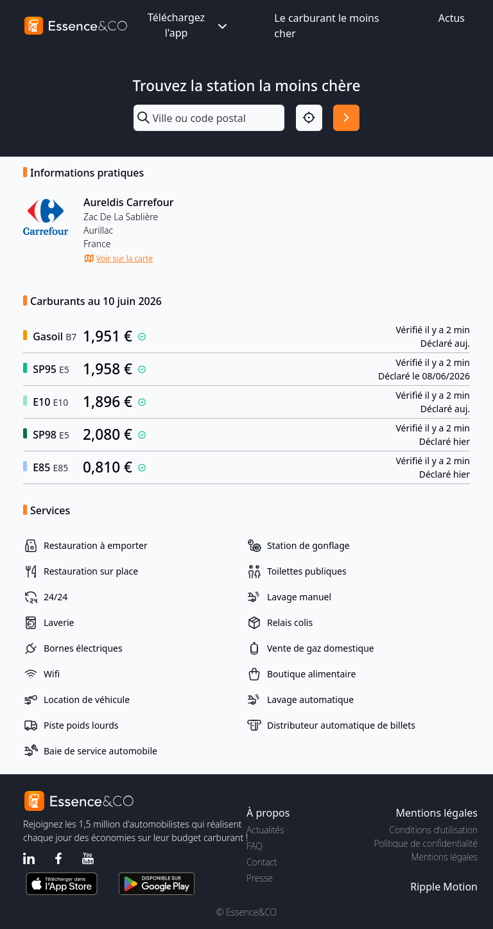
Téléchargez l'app (189, 25)
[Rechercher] (346, 118)
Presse (259, 878)
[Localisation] (309, 118)
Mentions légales (444, 857)
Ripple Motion (444, 887)
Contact (261, 862)
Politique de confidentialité (426, 843)
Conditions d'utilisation (433, 830)
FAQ (254, 846)
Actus (451, 18)
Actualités (265, 830)
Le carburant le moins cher (326, 25)
